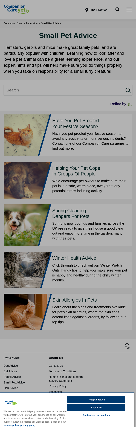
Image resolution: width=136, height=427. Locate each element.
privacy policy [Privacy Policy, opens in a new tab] (28, 425)
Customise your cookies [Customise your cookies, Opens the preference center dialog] (96, 415)
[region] (67, 409)
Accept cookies (96, 399)
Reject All (96, 407)
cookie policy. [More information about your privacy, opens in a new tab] (11, 425)
